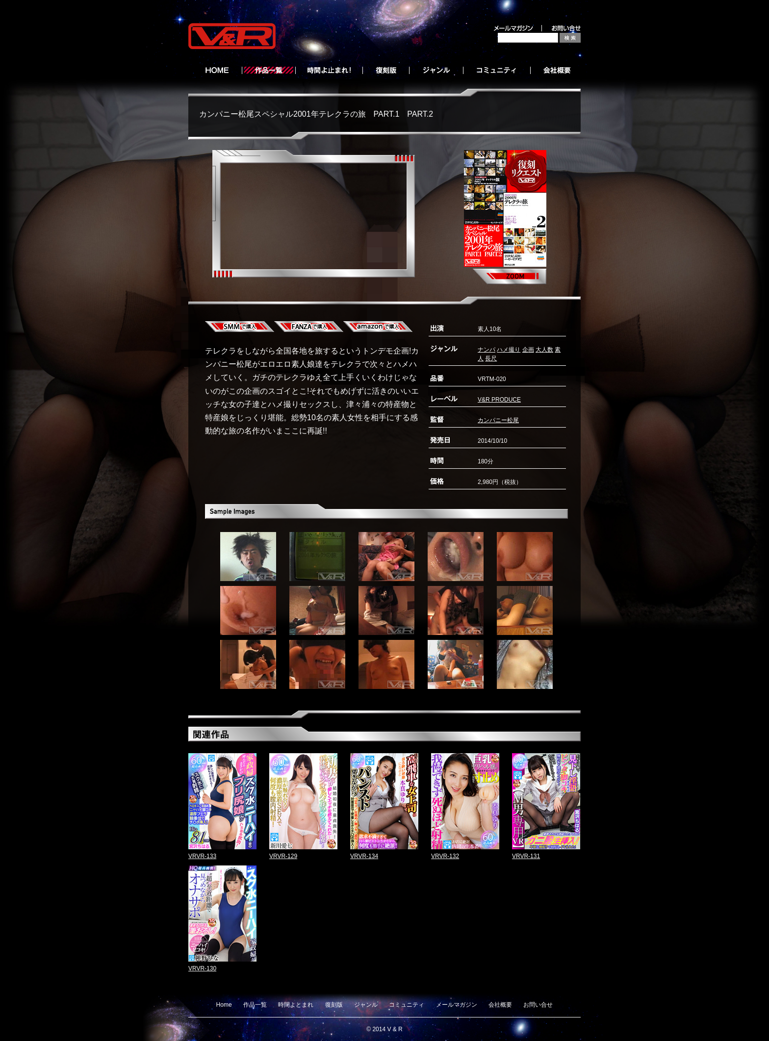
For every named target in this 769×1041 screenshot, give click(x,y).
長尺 (491, 358)
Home (224, 1004)
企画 (528, 349)
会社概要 (500, 1004)
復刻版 (334, 1004)
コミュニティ (406, 1004)
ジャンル (366, 1004)
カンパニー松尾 (498, 420)
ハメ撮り (508, 349)
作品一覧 (255, 1004)
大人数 (544, 349)
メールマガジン (456, 1004)
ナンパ (486, 349)
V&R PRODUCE (499, 399)
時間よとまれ (295, 1004)
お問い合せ (538, 1004)
